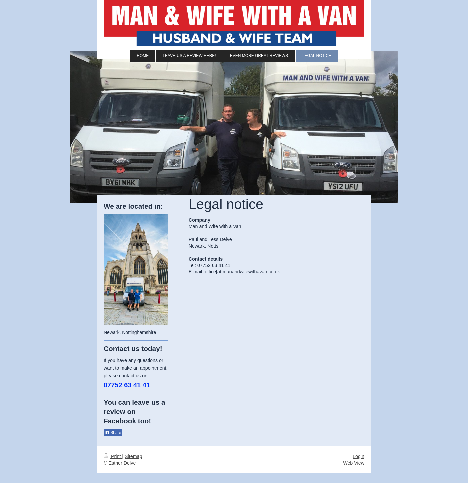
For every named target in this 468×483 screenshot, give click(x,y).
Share (113, 432)
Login (358, 456)
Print (113, 456)
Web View (353, 463)
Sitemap (133, 456)
